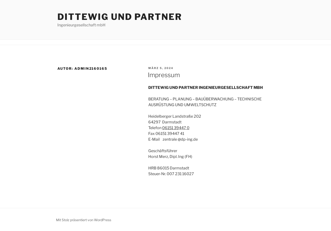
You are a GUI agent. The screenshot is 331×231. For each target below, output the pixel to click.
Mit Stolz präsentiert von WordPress (83, 220)
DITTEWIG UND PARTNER (119, 17)
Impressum (164, 75)
